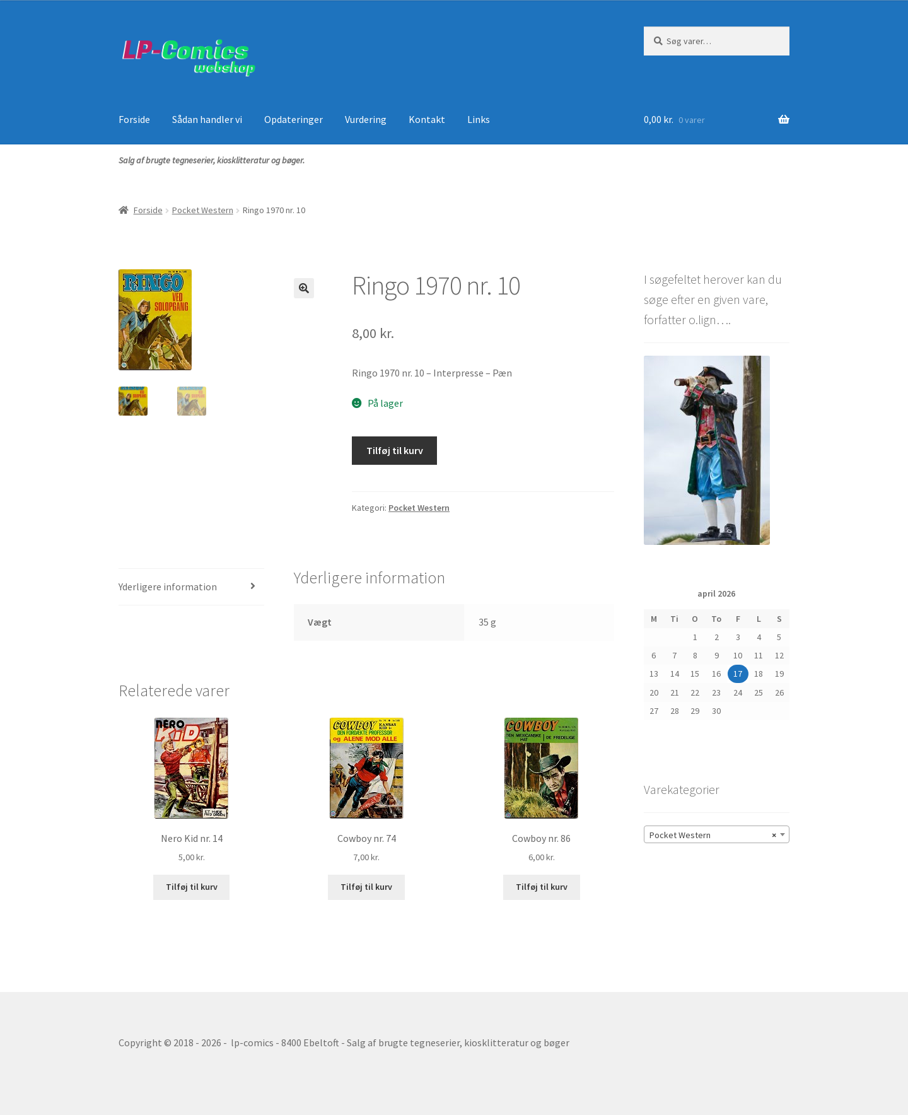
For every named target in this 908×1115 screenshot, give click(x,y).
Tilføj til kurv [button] (192, 886)
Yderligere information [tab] (168, 586)
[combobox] (716, 834)
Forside (134, 119)
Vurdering (366, 119)
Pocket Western (202, 210)
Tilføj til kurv (394, 450)
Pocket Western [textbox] (712, 835)
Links (478, 119)
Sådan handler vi (207, 119)
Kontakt (427, 119)
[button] (304, 288)
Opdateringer (293, 119)
